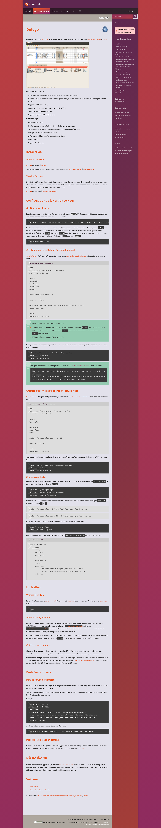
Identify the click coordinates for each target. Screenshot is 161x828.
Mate (102, 39)
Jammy (100, 18)
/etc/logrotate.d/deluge (39, 548)
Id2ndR (41, 806)
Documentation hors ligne (122, 158)
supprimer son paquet (68, 775)
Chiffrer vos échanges (122, 81)
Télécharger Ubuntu (120, 161)
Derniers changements (120, 118)
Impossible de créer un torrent (122, 91)
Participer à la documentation (123, 155)
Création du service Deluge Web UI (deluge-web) (124, 68)
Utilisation (116, 72)
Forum (56, 11)
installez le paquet (77, 172)
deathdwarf (61, 806)
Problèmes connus (119, 84)
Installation (117, 44)
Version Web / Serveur (122, 78)
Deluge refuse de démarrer (124, 87)
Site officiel (35, 797)
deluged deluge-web (53, 194)
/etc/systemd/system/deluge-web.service (45, 412)
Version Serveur (120, 50)
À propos (66, 11)
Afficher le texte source (121, 135)
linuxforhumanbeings (74, 806)
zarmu (93, 806)
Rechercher (134, 16)
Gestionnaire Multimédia (121, 121)
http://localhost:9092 (77, 634)
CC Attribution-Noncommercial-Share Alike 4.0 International (93, 823)
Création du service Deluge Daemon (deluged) (124, 62)
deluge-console (92, 172)
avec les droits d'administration (80, 258)
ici (90, 759)
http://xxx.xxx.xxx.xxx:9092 (41, 637)
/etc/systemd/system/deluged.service (44, 266)
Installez (30, 168)
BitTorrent (46, 39)
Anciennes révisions (119, 141)
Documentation (42, 11)
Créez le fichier (33, 258)
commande (31, 611)
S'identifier (117, 23)
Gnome (92, 39)
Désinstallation (118, 95)
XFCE (98, 39)
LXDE (29, 42)
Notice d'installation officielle (42, 800)
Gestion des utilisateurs (123, 58)
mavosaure (53, 806)
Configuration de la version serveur (122, 54)
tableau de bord (52, 609)
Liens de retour (118, 144)
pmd (46, 806)
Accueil (29, 11)
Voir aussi (116, 98)
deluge (46, 168)
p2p (105, 18)
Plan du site (117, 124)
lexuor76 (86, 806)
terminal (73, 609)
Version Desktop (120, 47)
